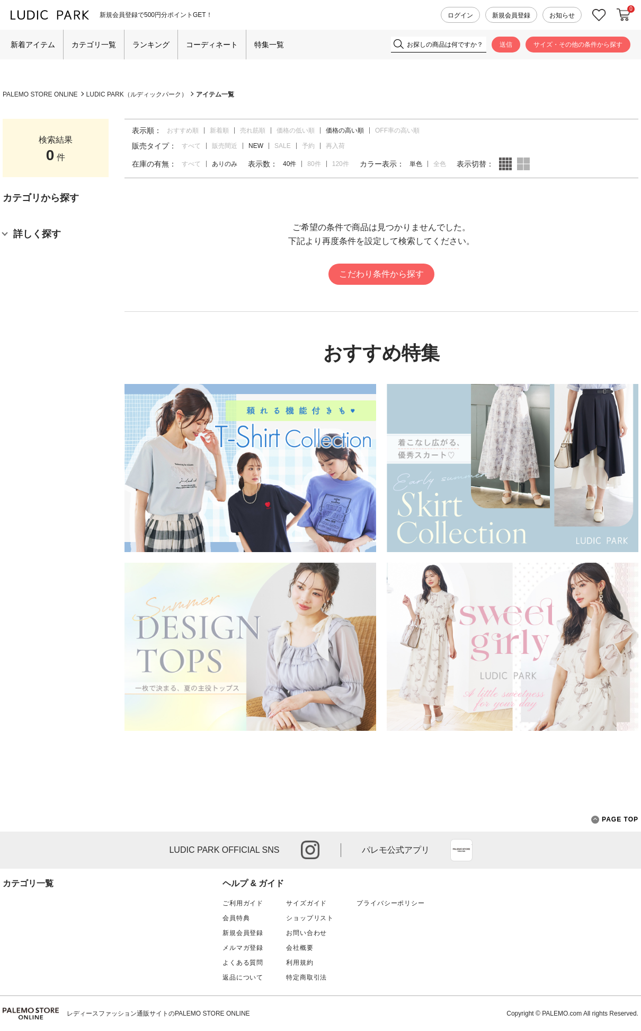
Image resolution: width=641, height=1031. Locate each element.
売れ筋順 (252, 130)
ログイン (460, 15)
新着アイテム (33, 44)
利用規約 (299, 962)
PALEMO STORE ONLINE (40, 94)
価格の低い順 (296, 130)
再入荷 (335, 146)
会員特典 (236, 918)
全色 (439, 164)
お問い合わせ (306, 933)
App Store (461, 850)
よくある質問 (242, 962)
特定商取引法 (306, 977)
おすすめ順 (183, 130)
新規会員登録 (511, 15)
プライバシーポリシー (390, 903)
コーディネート (212, 44)
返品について (242, 977)
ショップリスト (310, 918)
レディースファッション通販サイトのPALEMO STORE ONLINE (158, 1013)
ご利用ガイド (242, 903)
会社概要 (299, 947)
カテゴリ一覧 (94, 44)
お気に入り (599, 15)
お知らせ (562, 15)
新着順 (219, 130)
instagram (310, 850)
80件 (313, 164)
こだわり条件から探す (381, 273)
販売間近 (224, 146)
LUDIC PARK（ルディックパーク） (137, 94)
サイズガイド (306, 903)
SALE (282, 146)
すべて (191, 146)
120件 (340, 164)
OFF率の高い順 (397, 130)
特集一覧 (269, 44)
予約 (308, 146)
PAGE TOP (614, 820)
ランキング (151, 44)
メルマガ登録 (242, 947)
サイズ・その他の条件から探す (577, 44)
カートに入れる (623, 14)
